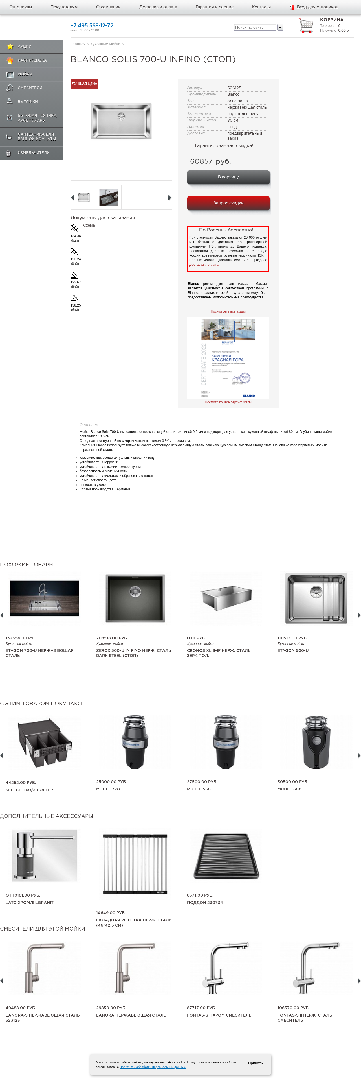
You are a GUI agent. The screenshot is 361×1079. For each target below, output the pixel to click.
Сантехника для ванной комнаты (37, 137)
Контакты (261, 7)
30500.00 (293, 782)
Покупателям (64, 7)
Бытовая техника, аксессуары (38, 118)
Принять (255, 1063)
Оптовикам (20, 7)
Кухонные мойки (105, 44)
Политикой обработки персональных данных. (153, 1067)
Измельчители (34, 153)
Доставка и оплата (158, 7)
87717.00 (201, 1008)
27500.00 (202, 782)
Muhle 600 (289, 789)
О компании (108, 7)
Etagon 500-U (293, 650)
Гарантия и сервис (215, 7)
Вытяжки (28, 102)
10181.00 (23, 895)
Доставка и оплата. (204, 265)
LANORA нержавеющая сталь (131, 1015)
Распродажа (32, 60)
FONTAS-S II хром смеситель (219, 1015)
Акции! (25, 46)
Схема (89, 225)
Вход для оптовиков (317, 7)
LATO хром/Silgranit (30, 903)
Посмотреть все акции (228, 311)
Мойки (25, 74)
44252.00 (21, 783)
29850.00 (111, 1008)
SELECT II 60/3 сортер (29, 790)
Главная (78, 44)
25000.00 (111, 782)
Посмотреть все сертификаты (228, 402)
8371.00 (200, 895)
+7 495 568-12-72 (91, 25)
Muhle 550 (199, 789)
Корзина (332, 20)
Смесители (30, 88)
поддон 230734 (205, 903)
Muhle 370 (108, 789)
